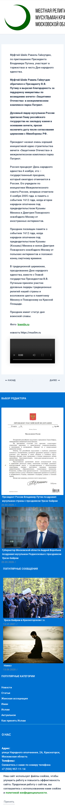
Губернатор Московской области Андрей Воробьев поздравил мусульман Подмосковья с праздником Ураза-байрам (31, 554)
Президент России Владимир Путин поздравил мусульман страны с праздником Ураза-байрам (30, 499)
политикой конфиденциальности (26, 792)
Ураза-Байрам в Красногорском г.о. (24, 620)
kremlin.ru (23, 324)
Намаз (7, 665)
